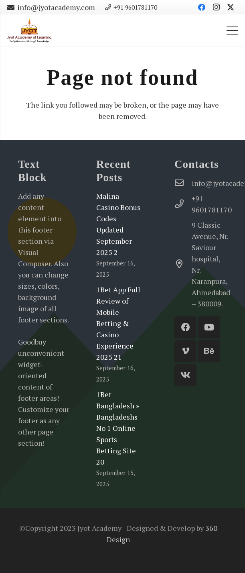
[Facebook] (201, 7)
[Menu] (232, 30)
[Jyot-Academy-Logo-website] (29, 30)
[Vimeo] (185, 351)
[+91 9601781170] (183, 204)
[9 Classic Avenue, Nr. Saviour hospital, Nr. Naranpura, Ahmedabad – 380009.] (183, 264)
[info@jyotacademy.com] (183, 183)
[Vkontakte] (185, 375)
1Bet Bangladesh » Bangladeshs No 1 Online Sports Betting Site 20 (117, 428)
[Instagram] (216, 7)
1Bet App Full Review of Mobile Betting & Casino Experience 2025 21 (118, 323)
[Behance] (209, 351)
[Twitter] (230, 7)
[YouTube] (209, 327)
